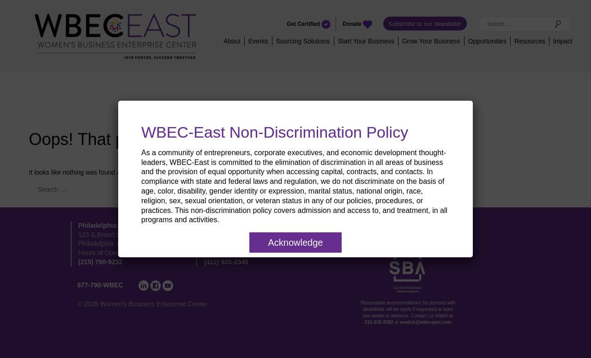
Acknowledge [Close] (295, 242)
